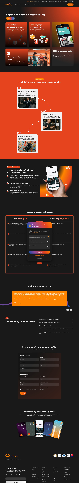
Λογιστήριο (44, 471)
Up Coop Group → (18, 459)
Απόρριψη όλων (39, 258)
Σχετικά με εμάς (66, 469)
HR (42, 469)
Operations (44, 479)
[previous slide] (67, 310)
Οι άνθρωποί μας (66, 471)
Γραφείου (54, 481)
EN (72, 1)
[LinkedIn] (6, 474)
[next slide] (70, 310)
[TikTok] (14, 474)
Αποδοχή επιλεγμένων (39, 255)
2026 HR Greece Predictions (31, 1)
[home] (8, 4)
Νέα (64, 476)
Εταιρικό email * (22, 362)
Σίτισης (54, 480)
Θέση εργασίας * (22, 368)
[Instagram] (8, 474)
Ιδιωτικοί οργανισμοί (45, 476)
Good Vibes (66, 472)
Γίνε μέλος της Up (67, 474)
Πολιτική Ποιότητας (67, 479)
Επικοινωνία (65, 1)
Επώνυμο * (42, 357)
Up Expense (34, 474)
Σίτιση (54, 472)
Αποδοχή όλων (39, 252)
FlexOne (33, 469)
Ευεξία (54, 469)
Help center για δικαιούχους (54, 1)
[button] (45, 1)
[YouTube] (16, 474)
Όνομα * (21, 357)
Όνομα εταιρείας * (23, 376)
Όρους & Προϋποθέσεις (39, 389)
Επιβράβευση (55, 471)
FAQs (61, 1)
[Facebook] (11, 474)
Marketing (44, 481)
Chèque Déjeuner (34, 476)
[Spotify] (19, 474)
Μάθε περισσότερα (35, 232)
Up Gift (33, 471)
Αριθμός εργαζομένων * (44, 382)
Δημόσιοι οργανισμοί (45, 474)
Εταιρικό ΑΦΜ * (42, 376)
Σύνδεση (70, 4)
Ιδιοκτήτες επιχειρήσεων (46, 472)
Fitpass (33, 472)
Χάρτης (39, 1)
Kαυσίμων (54, 478)
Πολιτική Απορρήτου (30, 389)
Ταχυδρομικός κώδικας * (24, 382)
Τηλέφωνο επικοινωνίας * (44, 362)
